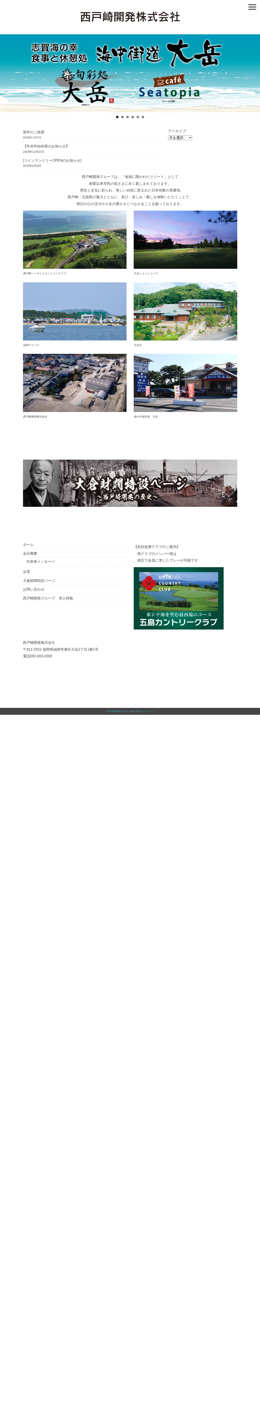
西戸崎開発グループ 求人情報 (48, 598)
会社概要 (30, 553)
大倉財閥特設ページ (39, 580)
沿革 (26, 571)
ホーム (28, 544)
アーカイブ (177, 131)
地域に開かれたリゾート (142, 711)
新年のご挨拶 (33, 132)
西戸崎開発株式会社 (118, 711)
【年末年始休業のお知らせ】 (46, 146)
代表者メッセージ (40, 561)
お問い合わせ (33, 589)
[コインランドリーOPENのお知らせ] (52, 160)
